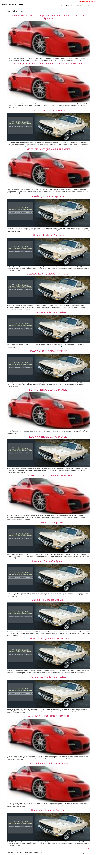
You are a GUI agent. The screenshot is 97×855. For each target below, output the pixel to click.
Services (80, 5)
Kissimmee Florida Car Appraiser (48, 561)
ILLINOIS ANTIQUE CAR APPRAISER (49, 389)
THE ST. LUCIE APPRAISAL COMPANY (12, 4)
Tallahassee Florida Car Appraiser (48, 677)
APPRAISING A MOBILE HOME (48, 110)
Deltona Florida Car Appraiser (48, 235)
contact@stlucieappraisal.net (87, 1)
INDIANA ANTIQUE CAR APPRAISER (48, 436)
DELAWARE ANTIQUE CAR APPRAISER (48, 273)
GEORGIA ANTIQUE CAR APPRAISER (48, 638)
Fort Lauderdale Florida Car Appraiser (48, 763)
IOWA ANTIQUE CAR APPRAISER (48, 351)
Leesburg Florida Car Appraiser (48, 196)
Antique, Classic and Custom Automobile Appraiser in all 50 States (48, 63)
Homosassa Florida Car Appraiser (48, 312)
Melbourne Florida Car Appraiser (48, 600)
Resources (69, 6)
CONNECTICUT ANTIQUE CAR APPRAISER (48, 475)
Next (88, 848)
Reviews (90, 5)
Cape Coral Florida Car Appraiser (48, 810)
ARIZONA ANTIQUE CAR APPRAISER (48, 716)
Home (61, 6)
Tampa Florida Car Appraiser (48, 522)
